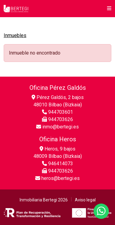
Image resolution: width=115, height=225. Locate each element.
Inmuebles (15, 35)
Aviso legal (85, 199)
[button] (109, 8)
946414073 (57, 163)
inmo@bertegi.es (57, 127)
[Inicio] (16, 8)
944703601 (57, 112)
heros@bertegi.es (57, 178)
